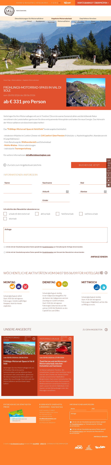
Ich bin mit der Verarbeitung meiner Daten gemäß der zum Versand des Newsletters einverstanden (45, 252)
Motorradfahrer (64, 21)
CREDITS (43, 444)
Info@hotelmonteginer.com (47, 418)
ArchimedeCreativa (17, 444)
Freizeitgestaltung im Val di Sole (79, 21)
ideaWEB (36, 444)
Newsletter (29, 3)
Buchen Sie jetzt (89, 165)
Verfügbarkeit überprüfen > (93, 3)
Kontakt (19, 3)
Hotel (29, 21)
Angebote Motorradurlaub (61, 18)
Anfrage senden (99, 257)
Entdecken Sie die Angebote (19, 420)
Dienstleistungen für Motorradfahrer (29, 18)
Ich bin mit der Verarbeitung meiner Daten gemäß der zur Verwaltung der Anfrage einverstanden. (44, 247)
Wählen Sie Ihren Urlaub (93, 21)
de (60, 3)
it (51, 3)
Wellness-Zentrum (51, 21)
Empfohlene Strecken (88, 18)
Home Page (6, 80)
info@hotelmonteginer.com (38, 155)
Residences (40, 21)
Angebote (104, 21)
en (55, 3)
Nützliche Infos (42, 3)
